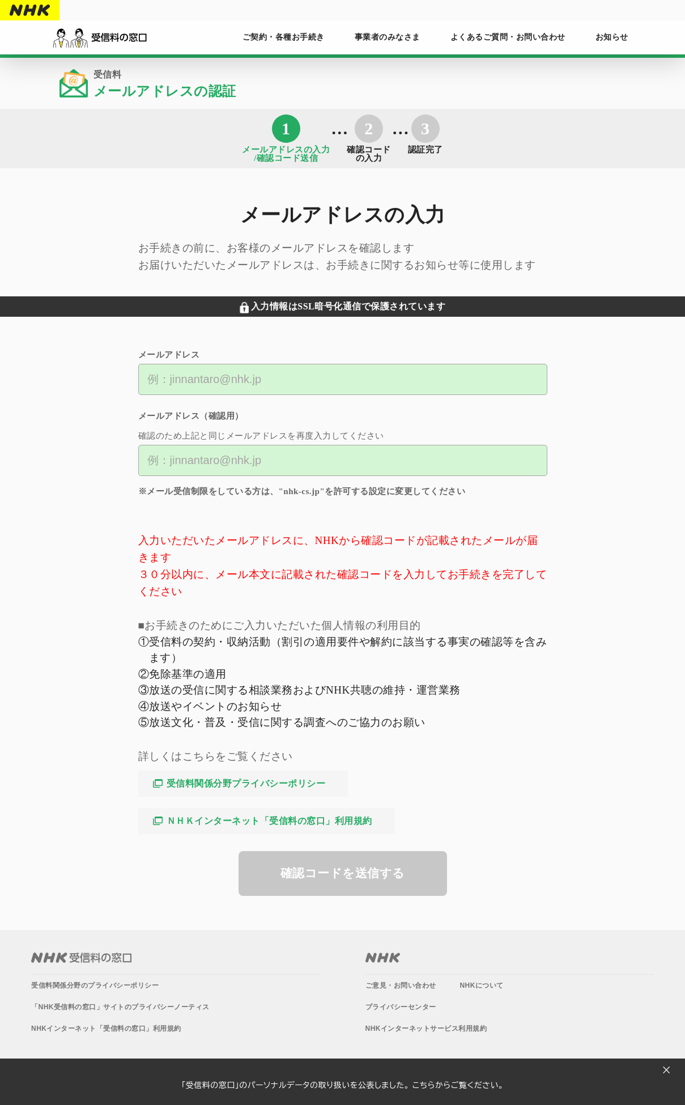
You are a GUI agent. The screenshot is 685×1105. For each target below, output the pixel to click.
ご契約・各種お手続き (283, 37)
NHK (29, 10)
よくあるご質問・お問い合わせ (507, 37)
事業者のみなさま (387, 37)
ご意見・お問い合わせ (400, 985)
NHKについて (481, 985)
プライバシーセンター (400, 1007)
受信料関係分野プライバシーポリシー (246, 783)
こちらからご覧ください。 (458, 1085)
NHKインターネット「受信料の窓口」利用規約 (106, 1028)
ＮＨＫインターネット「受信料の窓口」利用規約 (269, 821)
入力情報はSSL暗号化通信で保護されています (348, 306)
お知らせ (611, 37)
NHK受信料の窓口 (81, 958)
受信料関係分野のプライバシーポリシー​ (95, 985)
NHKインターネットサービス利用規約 (426, 1028)
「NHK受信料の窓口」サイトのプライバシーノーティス (120, 1007)
